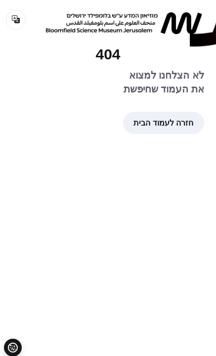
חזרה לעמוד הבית (163, 123)
